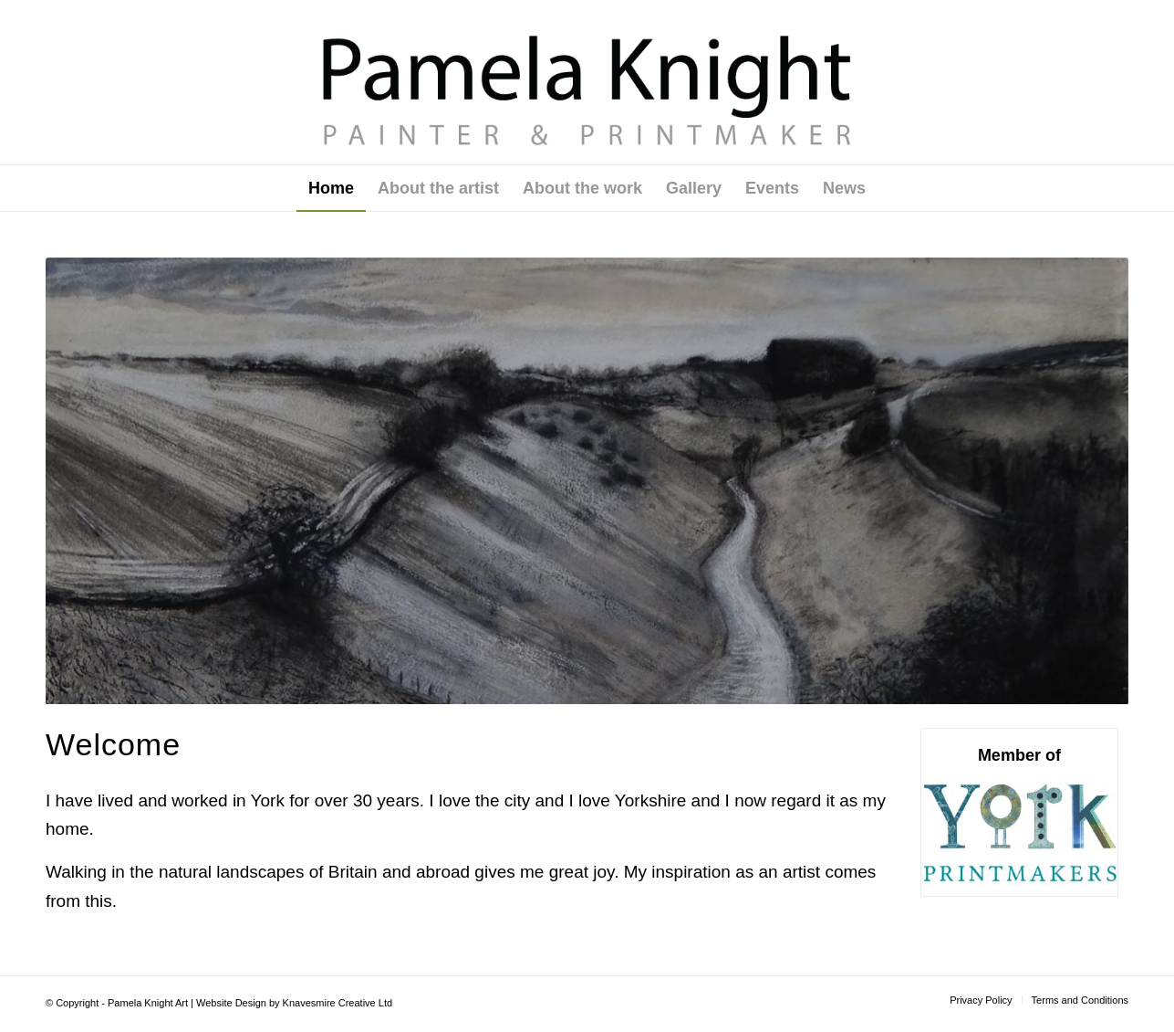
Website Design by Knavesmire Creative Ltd (294, 1002)
